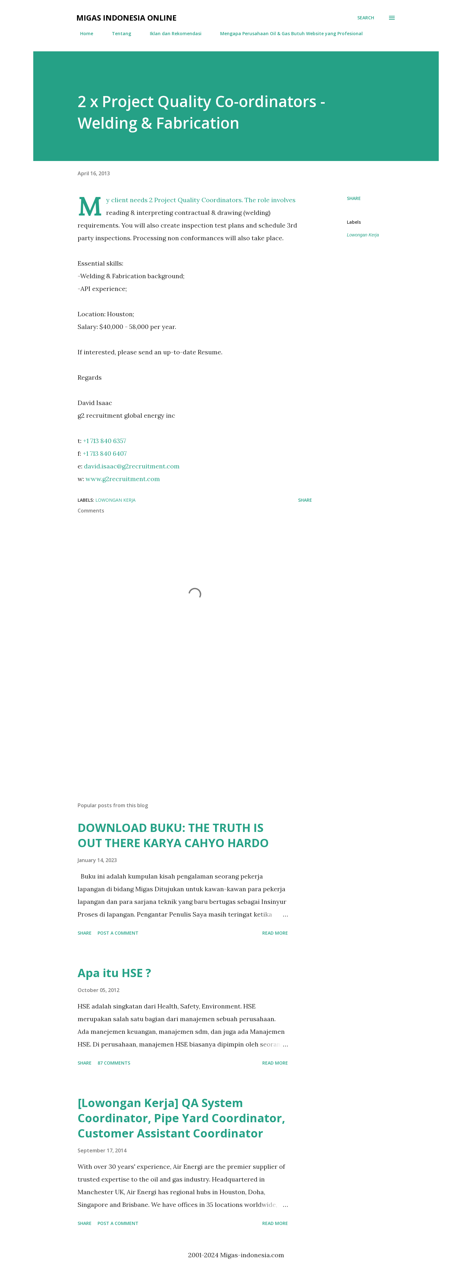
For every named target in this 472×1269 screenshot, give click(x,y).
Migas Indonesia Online (126, 17)
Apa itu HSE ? (114, 973)
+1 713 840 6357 (104, 441)
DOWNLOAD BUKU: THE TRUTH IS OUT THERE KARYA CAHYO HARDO (173, 835)
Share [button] (354, 198)
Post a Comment (118, 933)
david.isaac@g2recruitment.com (132, 466)
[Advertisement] (185, 723)
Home (82, 33)
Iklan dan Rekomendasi (172, 33)
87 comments (114, 1063)
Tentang (117, 33)
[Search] (365, 18)
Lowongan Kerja (363, 234)
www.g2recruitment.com (123, 479)
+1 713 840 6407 (105, 453)
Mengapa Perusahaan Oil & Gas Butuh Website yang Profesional (287, 33)
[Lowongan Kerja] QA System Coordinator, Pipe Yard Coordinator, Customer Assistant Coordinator (181, 1118)
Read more (275, 933)
